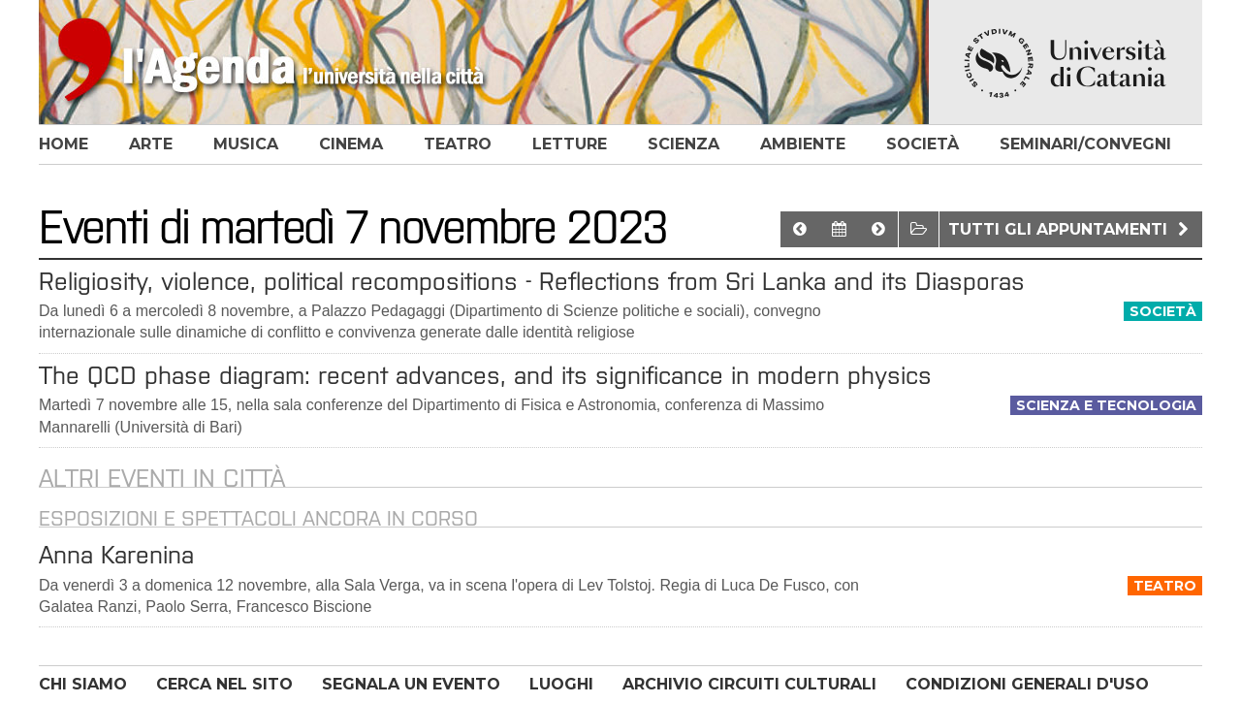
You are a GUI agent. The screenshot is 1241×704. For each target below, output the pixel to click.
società (922, 144)
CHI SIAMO (83, 684)
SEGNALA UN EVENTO (411, 684)
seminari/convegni (1085, 144)
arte (151, 144)
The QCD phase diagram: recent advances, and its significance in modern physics (485, 375)
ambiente (802, 144)
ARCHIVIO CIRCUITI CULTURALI (749, 684)
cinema (351, 144)
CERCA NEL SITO (224, 684)
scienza (683, 144)
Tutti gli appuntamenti (1070, 229)
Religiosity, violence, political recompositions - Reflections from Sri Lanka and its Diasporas (532, 281)
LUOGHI (561, 684)
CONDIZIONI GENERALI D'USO (1027, 684)
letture (569, 144)
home (63, 144)
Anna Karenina (116, 554)
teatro (458, 144)
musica (245, 144)
